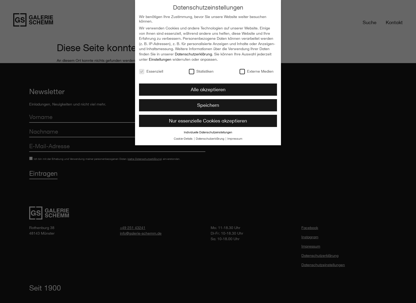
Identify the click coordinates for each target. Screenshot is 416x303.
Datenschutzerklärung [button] (210, 137)
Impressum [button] (234, 137)
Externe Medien (257, 69)
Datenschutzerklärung (193, 52)
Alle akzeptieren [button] (208, 87)
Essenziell (151, 69)
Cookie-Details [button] (183, 137)
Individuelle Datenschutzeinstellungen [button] (208, 130)
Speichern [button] (208, 103)
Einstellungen (160, 57)
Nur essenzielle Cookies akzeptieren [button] (208, 119)
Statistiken (201, 69)
